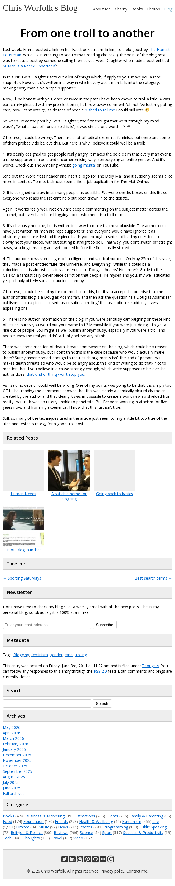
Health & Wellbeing (96, 821)
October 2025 (15, 765)
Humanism (131, 821)
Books (137, 9)
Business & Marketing (45, 816)
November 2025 (17, 760)
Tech (7, 838)
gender (56, 654)
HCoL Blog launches (23, 549)
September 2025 (17, 771)
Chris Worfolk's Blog (40, 8)
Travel (56, 838)
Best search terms (153, 578)
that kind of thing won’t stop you (55, 374)
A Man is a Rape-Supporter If (29, 66)
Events (112, 816)
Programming (116, 827)
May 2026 (11, 727)
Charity (121, 9)
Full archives (13, 793)
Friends (61, 821)
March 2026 (13, 738)
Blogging (21, 654)
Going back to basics (114, 493)
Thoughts (150, 665)
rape (69, 654)
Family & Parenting (146, 816)
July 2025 (11, 782)
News (63, 827)
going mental (84, 165)
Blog (168, 9)
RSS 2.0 (100, 671)
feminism (39, 654)
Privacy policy (112, 871)
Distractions (84, 816)
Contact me (136, 871)
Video (78, 838)
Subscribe (104, 625)
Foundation (33, 821)
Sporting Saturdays (22, 578)
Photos (153, 9)
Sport (107, 832)
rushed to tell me (100, 110)
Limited (22, 827)
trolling (81, 654)
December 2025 (17, 754)
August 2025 (14, 776)
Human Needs (23, 493)
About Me (102, 9)
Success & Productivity (143, 832)
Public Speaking (153, 827)
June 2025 (11, 787)
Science (86, 832)
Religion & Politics (27, 832)
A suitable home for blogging (69, 496)
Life (155, 821)
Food (7, 821)
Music (43, 827)
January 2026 (14, 749)
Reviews (61, 832)
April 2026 (11, 732)
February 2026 (15, 743)
